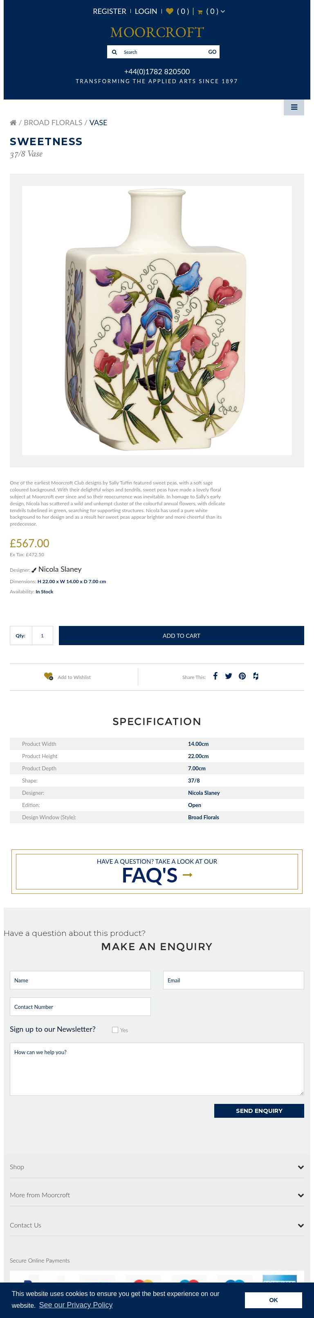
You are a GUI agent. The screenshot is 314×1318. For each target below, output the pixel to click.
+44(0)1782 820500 (157, 71)
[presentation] (72, 1120)
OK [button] (273, 1300)
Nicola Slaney (56, 568)
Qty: (20, 635)
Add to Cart (181, 635)
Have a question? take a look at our (157, 872)
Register (109, 11)
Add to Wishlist (67, 676)
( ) (177, 11)
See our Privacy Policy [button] (76, 1305)
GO (213, 52)
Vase (99, 122)
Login (146, 11)
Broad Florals (53, 122)
